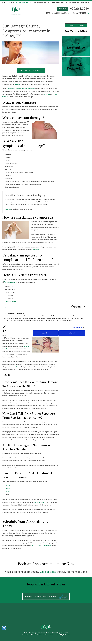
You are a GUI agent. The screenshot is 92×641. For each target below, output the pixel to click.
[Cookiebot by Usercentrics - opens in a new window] (72, 306)
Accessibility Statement (63, 635)
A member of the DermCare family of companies (40, 596)
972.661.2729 (35, 546)
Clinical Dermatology (23, 3)
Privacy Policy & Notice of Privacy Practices (35, 635)
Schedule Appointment (30, 70)
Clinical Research (58, 3)
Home (3, 3)
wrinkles (17, 84)
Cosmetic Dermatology (41, 3)
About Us (11, 3)
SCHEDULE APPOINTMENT (76, 25)
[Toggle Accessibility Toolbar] (4, 628)
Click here (8, 209)
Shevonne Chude (14, 367)
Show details (77, 327)
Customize (45, 333)
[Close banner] (84, 306)
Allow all (72, 333)
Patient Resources (72, 3)
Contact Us (85, 3)
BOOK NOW (62, 8)
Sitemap (52, 635)
